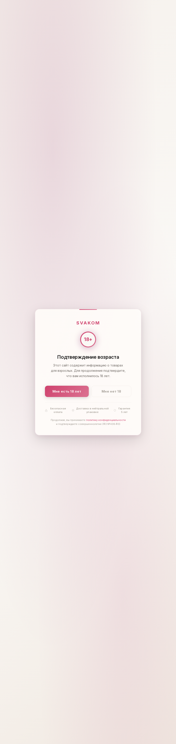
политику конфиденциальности (106, 420)
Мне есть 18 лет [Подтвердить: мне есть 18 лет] (66, 391)
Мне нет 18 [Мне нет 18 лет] (111, 391)
